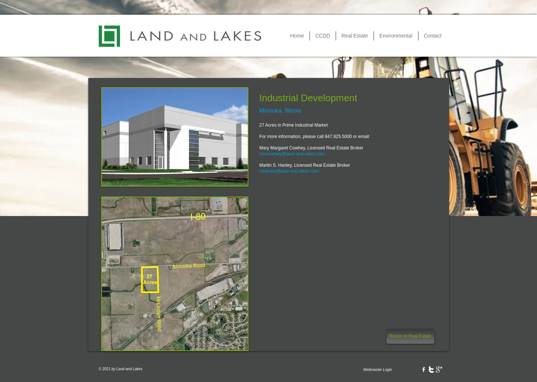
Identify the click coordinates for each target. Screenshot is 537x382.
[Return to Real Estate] (410, 336)
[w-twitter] (431, 369)
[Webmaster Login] (378, 370)
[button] (323, 35)
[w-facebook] (423, 369)
